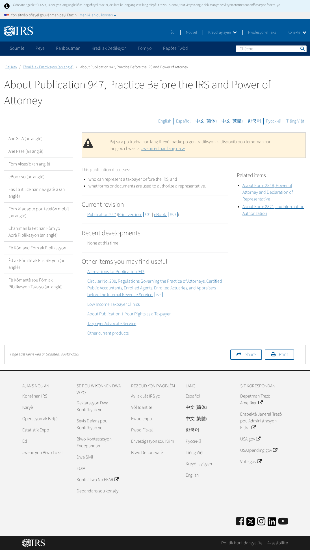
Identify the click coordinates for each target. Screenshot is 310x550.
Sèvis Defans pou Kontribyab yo (92, 424)
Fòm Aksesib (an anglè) (29, 164)
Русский (273, 121)
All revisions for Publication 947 (115, 272)
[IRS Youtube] (283, 522)
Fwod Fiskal (142, 430)
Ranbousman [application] (68, 48)
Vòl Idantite (141, 407)
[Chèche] (271, 48)
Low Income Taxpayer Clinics (113, 304)
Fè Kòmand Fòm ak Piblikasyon (37, 248)
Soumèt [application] (17, 48)
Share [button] (250, 354)
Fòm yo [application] (145, 48)
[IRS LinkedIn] (272, 523)
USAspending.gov (258, 450)
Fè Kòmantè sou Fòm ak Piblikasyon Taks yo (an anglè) (35, 283)
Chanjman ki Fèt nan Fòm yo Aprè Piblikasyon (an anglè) (34, 231)
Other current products (108, 333)
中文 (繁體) (232, 121)
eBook (166, 214)
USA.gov (250, 439)
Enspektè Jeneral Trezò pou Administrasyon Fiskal (261, 421)
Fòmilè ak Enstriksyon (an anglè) (48, 67)
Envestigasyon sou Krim (152, 441)
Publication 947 (101, 214)
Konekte (296, 32)
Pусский (193, 441)
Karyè (27, 407)
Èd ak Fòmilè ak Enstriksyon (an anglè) (36, 263)
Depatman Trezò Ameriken (255, 399)
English (164, 121)
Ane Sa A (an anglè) (25, 139)
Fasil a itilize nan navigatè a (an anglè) (36, 192)
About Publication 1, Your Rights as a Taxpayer (129, 314)
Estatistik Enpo (35, 430)
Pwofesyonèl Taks (262, 32)
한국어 (254, 121)
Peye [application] (40, 48)
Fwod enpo (141, 419)
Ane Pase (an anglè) (25, 151)
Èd (172, 32)
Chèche (302, 48)
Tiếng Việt (295, 121)
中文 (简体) (206, 121)
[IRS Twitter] (250, 523)
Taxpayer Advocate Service (111, 323)
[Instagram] (261, 522)
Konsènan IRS (34, 396)
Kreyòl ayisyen (222, 32)
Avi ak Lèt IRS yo (145, 396)
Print (283, 354)
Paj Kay (11, 67)
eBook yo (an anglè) (26, 177)
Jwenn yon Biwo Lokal (42, 452)
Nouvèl (191, 32)
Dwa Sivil (85, 457)
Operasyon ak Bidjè (40, 419)
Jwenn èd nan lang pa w (163, 148)
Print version (134, 214)
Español (183, 121)
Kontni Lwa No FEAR (97, 480)
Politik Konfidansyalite (242, 543)
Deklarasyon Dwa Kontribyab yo (92, 406)
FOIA (81, 468)
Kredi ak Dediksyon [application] (109, 48)
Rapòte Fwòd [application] (175, 48)
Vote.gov (250, 462)
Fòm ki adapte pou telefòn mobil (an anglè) (38, 212)
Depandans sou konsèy (97, 491)
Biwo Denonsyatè (147, 452)
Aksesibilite (277, 543)
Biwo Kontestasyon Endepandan (94, 442)
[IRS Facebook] (240, 522)
